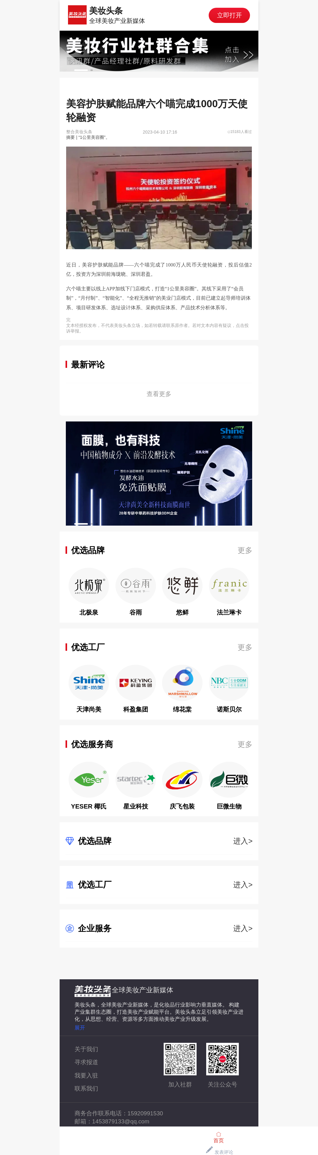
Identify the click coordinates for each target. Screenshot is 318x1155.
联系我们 (86, 1088)
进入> (242, 841)
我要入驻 (86, 1075)
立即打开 (229, 15)
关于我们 (86, 1049)
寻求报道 (86, 1062)
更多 (245, 550)
